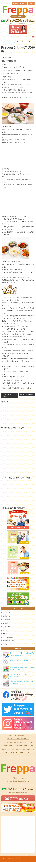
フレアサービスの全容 (26, 395)
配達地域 (32, 3)
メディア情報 (6, 619)
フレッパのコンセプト (21, 735)
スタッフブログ (11, 42)
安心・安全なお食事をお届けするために (18, 739)
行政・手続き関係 (8, 637)
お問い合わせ (30, 749)
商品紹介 (5, 623)
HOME (15, 3)
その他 (5, 644)
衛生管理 (5, 630)
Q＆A (25, 745)
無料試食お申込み (20, 749)
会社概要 (23, 3)
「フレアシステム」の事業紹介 (9, 395)
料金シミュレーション (26, 742)
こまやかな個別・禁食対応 (11, 742)
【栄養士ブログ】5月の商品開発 (13, 508)
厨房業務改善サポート (8, 745)
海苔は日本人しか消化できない (12, 428)
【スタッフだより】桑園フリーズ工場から (16, 478)
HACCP (5, 633)
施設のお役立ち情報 (8, 640)
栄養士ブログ (6, 616)
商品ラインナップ (9, 752)
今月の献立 (11, 749)
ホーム (3, 42)
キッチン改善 (6, 626)
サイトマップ (18, 756)
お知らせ (28, 752)
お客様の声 (19, 745)
